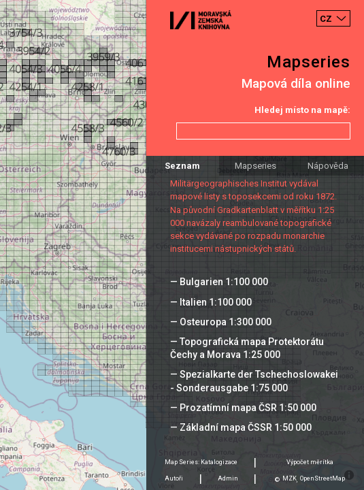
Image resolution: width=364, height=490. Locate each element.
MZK (289, 478)
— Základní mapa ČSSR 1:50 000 (241, 427)
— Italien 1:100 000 (211, 302)
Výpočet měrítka (309, 462)
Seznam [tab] (182, 166)
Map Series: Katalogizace (201, 462)
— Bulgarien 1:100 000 (219, 281)
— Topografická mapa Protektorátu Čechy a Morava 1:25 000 (247, 348)
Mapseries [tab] (255, 166)
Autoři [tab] (174, 478)
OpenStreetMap (322, 478)
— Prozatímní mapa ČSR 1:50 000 (243, 407)
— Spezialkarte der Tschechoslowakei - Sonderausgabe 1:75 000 (254, 381)
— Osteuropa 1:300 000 (220, 321)
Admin (228, 478)
